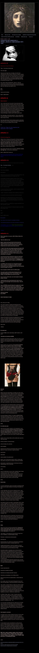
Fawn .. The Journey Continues (6, 165)
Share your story (7, 34)
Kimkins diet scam (24, 36)
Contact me (31, 36)
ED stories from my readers (16, 34)
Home (2, 34)
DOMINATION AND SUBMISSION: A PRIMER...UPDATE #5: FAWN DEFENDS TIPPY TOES (12, 42)
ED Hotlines (18, 36)
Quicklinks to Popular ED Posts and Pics (29, 34)
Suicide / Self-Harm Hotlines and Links (7, 36)
